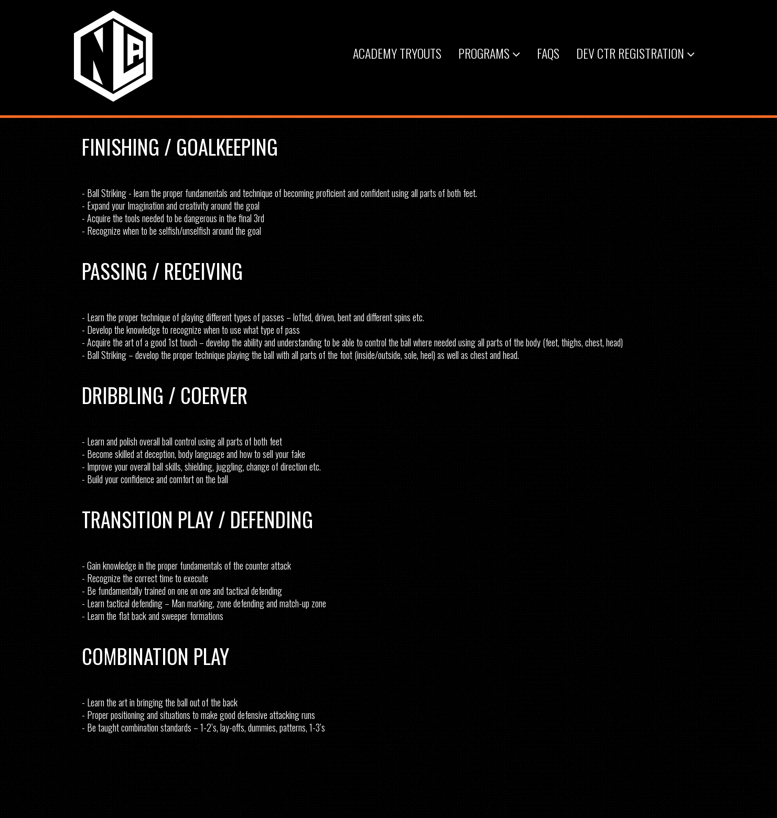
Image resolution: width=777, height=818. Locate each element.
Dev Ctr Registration (635, 52)
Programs (489, 52)
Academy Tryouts (397, 52)
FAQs (548, 52)
